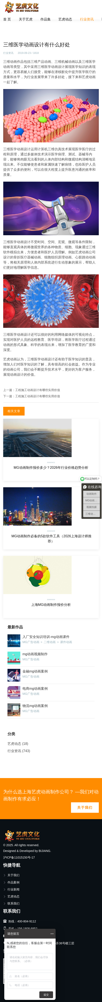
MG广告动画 (30, 642)
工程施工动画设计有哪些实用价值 (37, 390)
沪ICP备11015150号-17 (19, 857)
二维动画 (50, 642)
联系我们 (11, 903)
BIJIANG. (45, 851)
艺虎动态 (65, 19)
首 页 (7, 19)
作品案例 (11, 882)
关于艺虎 (26, 19)
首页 (9, 24)
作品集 (45, 19)
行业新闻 (11, 889)
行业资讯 (87, 19)
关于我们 (85, 807)
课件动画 (66, 642)
